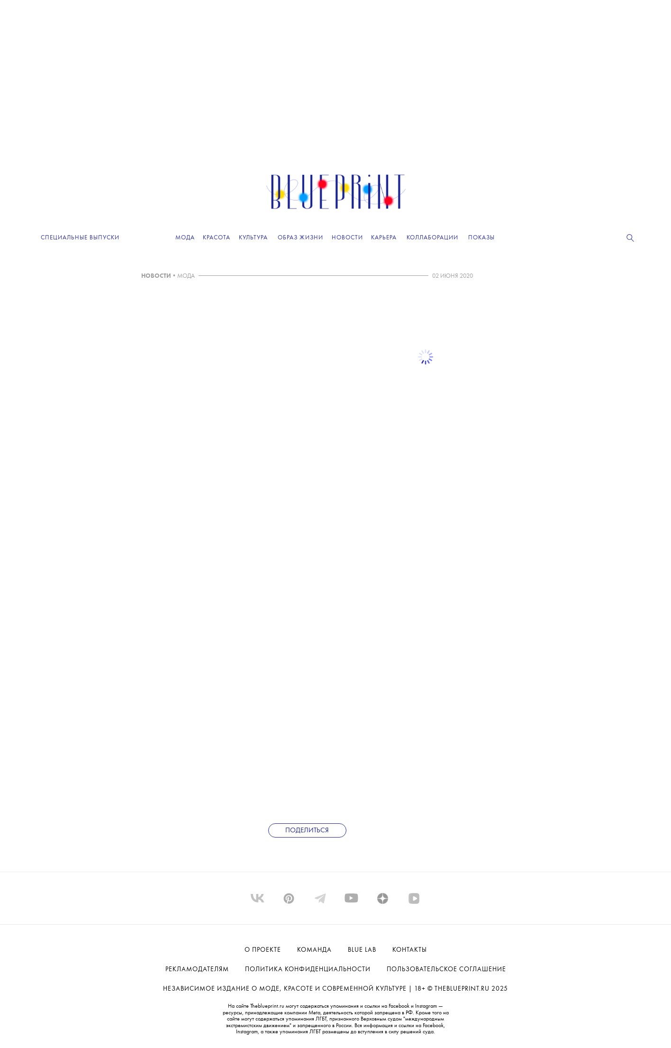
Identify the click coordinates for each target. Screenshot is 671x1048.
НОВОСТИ (156, 276)
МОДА (186, 276)
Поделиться (307, 830)
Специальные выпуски (80, 238)
